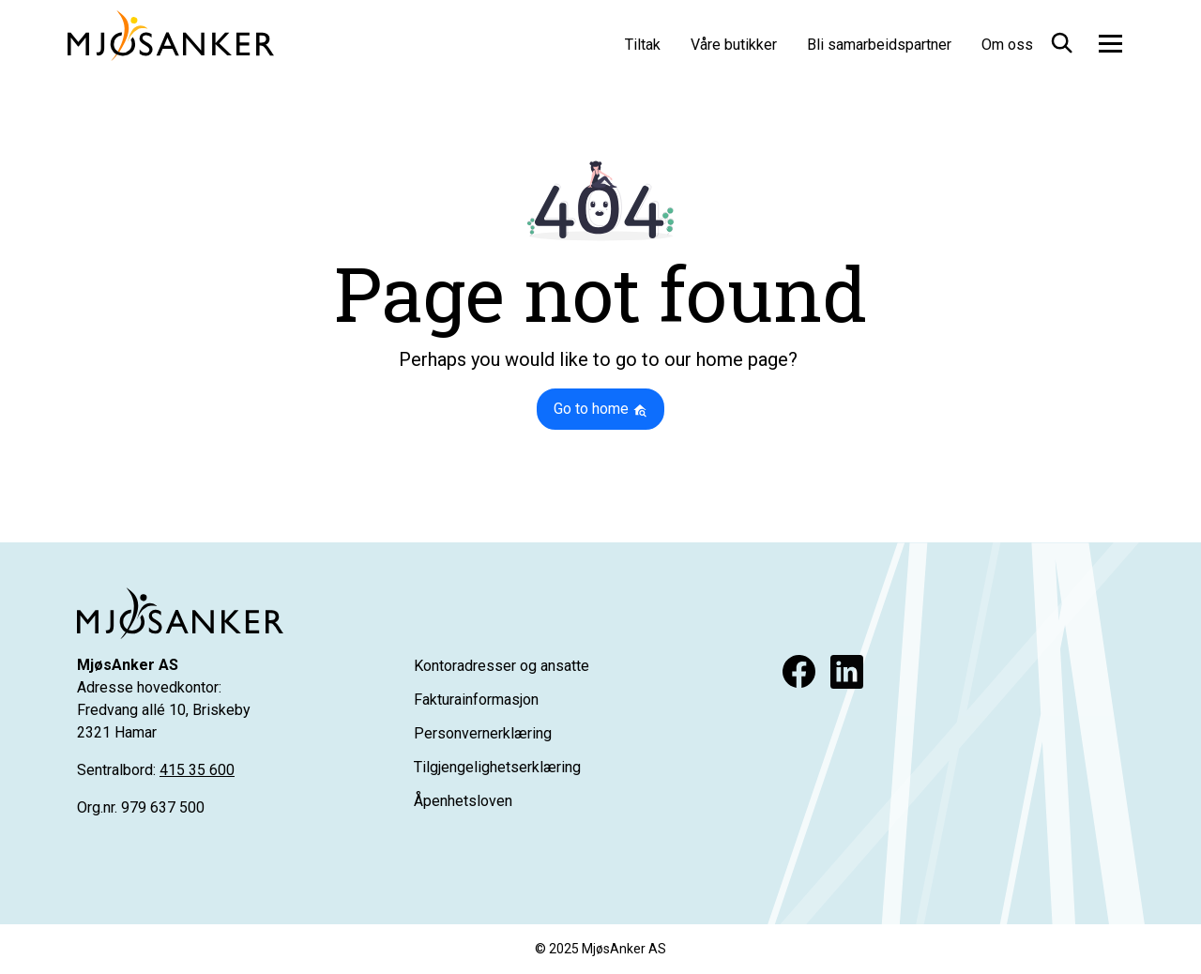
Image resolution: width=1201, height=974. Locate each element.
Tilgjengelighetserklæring (497, 767)
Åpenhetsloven (463, 801)
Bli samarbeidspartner (879, 44)
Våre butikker (734, 44)
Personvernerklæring (483, 733)
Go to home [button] (600, 409)
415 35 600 (197, 770)
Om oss (1007, 44)
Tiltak (643, 44)
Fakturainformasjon (476, 699)
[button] (1060, 40)
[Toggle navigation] (1110, 43)
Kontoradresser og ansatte (501, 666)
